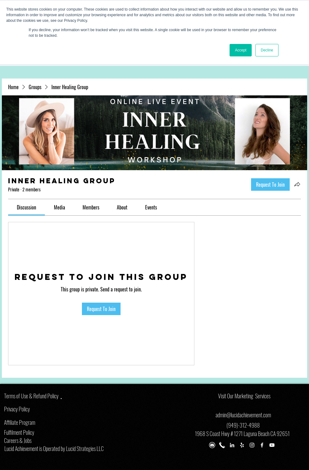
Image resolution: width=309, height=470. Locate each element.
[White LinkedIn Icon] (232, 445)
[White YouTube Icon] (272, 445)
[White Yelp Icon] (242, 445)
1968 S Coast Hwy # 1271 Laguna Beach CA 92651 (242, 433)
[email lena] (212, 445)
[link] (26, 207)
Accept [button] (240, 50)
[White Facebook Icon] (262, 445)
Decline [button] (267, 50)
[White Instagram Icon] (252, 445)
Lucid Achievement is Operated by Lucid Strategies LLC (54, 448)
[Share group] (297, 184)
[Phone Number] (222, 445)
